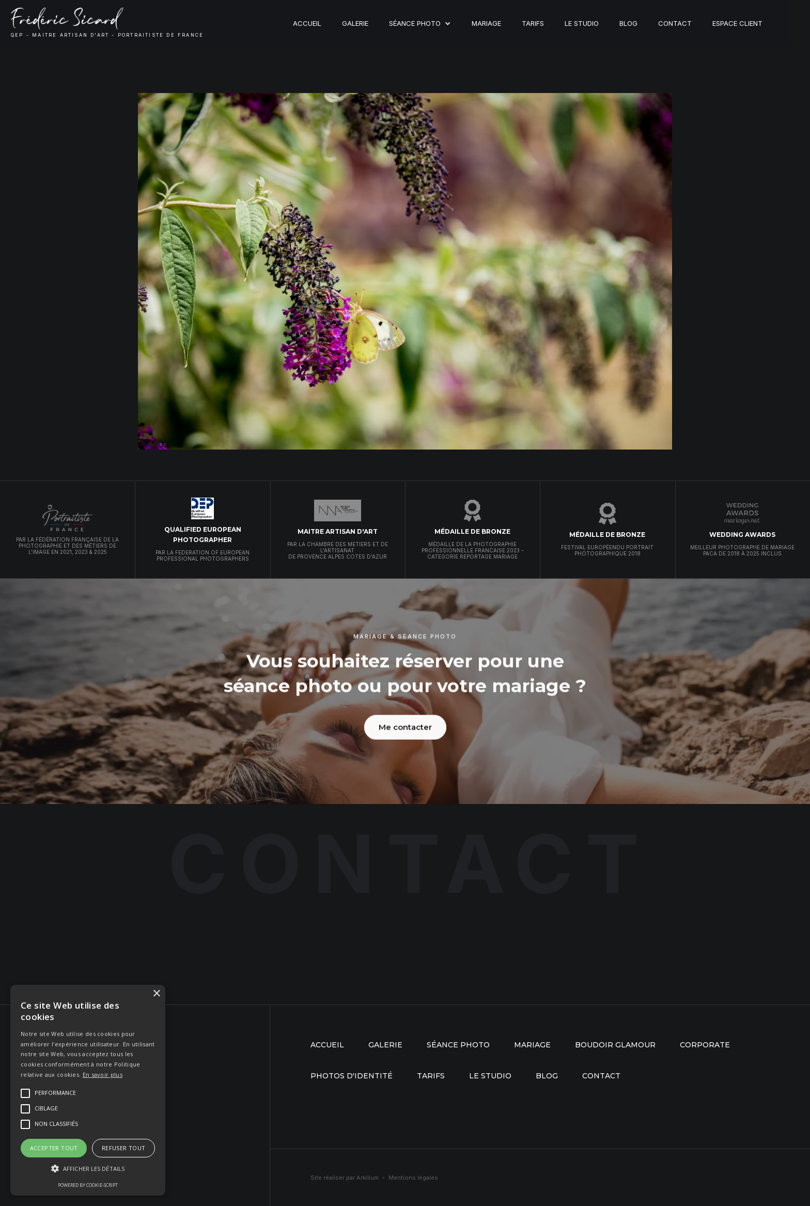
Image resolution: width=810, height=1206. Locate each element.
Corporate (705, 1044)
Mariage (486, 23)
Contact (675, 23)
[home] (107, 23)
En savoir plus (102, 1074)
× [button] (156, 994)
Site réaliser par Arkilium (344, 1177)
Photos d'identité (351, 1075)
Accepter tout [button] (54, 1148)
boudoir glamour (615, 1044)
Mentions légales (413, 1177)
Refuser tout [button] (124, 1148)
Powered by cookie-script (88, 1185)
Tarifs (533, 23)
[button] (420, 23)
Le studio (582, 23)
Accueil (307, 23)
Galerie (355, 23)
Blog (628, 23)
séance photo (458, 1044)
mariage (532, 1044)
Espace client (737, 23)
